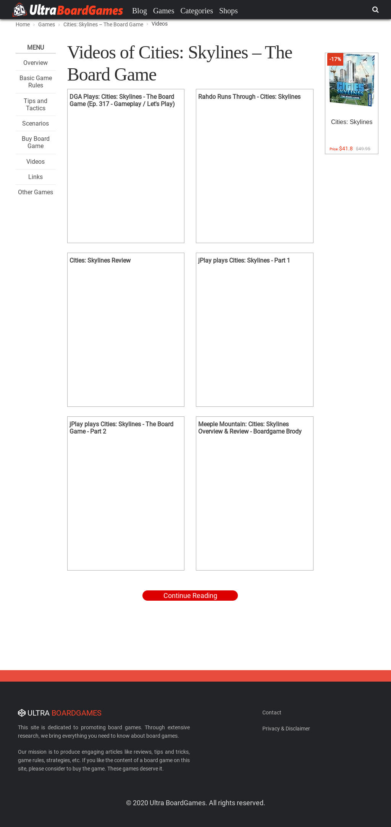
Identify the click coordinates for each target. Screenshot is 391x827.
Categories (196, 10)
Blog (139, 10)
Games (163, 10)
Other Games (35, 192)
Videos (35, 161)
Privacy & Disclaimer (286, 728)
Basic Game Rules (35, 81)
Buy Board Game (36, 142)
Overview (35, 62)
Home (23, 24)
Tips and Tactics (35, 104)
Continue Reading (190, 596)
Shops (228, 10)
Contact (271, 712)
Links (35, 177)
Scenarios (35, 123)
